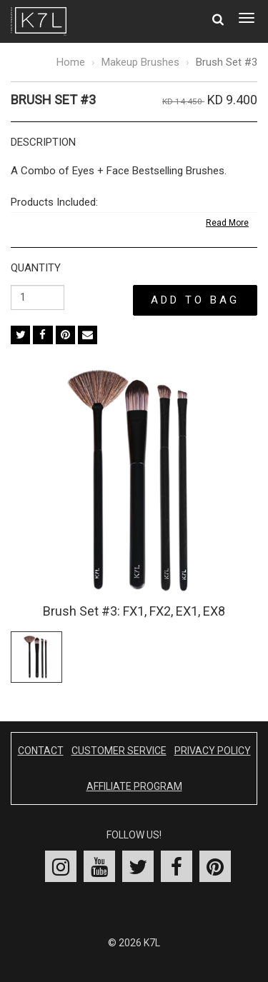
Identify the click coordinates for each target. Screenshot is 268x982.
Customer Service (119, 750)
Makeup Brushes (140, 62)
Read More (227, 223)
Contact (41, 750)
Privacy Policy (212, 750)
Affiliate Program (134, 786)
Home (70, 62)
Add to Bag (195, 300)
